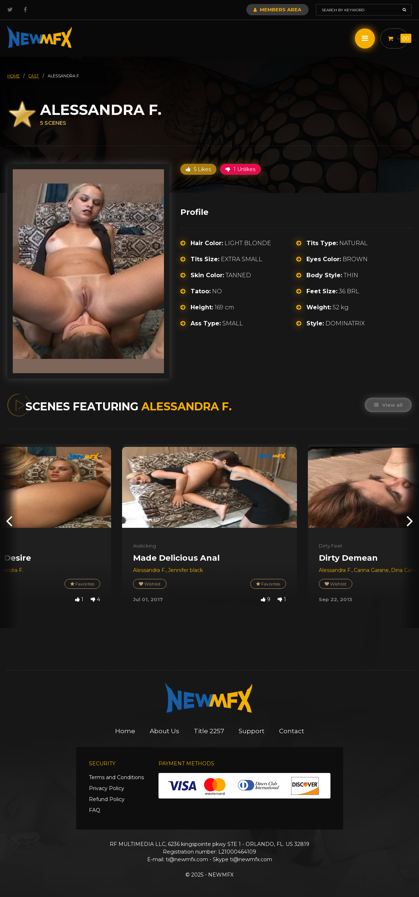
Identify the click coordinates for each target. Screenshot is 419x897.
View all (388, 405)
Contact (291, 731)
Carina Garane (371, 570)
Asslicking (144, 546)
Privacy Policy (106, 788)
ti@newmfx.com (187, 859)
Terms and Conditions (116, 777)
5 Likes (198, 169)
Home (125, 731)
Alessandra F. (149, 570)
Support (252, 731)
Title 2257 (209, 731)
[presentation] (9, 520)
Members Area (277, 9)
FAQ (94, 810)
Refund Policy (107, 799)
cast (33, 75)
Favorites (82, 584)
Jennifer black (185, 570)
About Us (164, 731)
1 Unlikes (240, 169)
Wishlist (150, 584)
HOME (13, 75)
